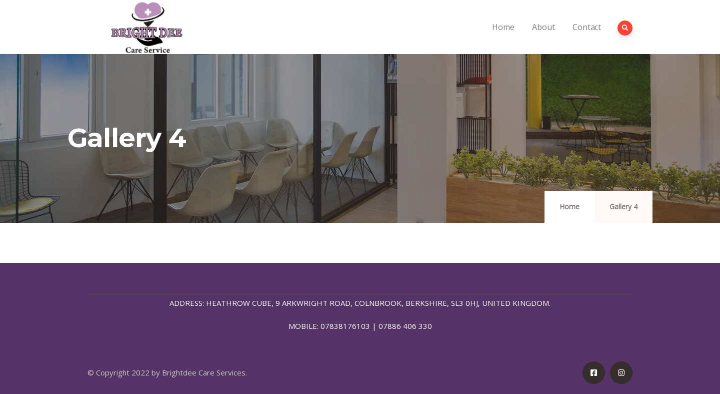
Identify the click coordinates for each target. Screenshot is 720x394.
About (543, 38)
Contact (586, 38)
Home (503, 38)
